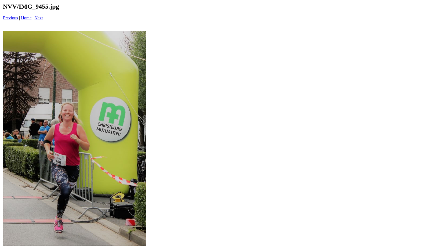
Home (26, 18)
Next (39, 18)
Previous (10, 18)
